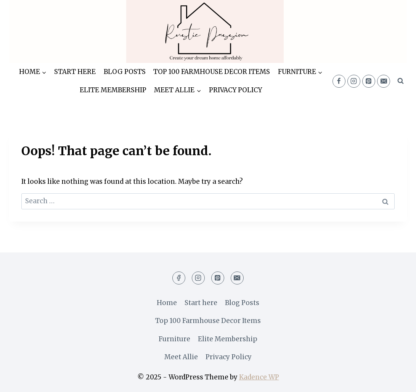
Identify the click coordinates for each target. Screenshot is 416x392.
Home (167, 303)
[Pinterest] (368, 81)
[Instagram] (353, 81)
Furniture (174, 339)
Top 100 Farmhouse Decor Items (211, 71)
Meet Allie (181, 357)
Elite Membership (113, 90)
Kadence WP (259, 377)
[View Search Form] (400, 81)
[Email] (383, 81)
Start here (75, 71)
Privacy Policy (235, 90)
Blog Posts (125, 71)
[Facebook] (338, 81)
